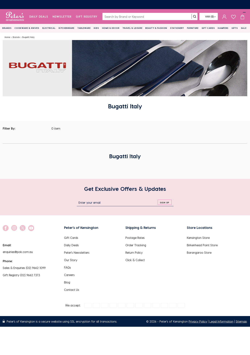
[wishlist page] (233, 16)
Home (7, 37)
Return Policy (134, 252)
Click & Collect (135, 260)
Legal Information (221, 321)
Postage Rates (135, 237)
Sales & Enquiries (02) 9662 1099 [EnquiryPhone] (24, 267)
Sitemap (241, 321)
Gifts (235, 28)
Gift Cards (208, 28)
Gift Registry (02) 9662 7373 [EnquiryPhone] (21, 275)
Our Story (70, 260)
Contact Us (71, 289)
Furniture (193, 28)
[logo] (15, 16)
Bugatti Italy (28, 37)
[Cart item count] (242, 16)
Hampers (223, 28)
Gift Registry (87, 16)
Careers (69, 275)
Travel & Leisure (132, 28)
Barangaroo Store (199, 252)
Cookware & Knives (26, 28)
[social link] (6, 228)
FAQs (67, 267)
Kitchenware (66, 28)
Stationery (177, 28)
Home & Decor (110, 28)
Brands (6, 28)
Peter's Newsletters (76, 252)
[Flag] (208, 16)
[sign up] (165, 202)
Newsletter (62, 16)
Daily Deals (38, 16)
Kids (96, 28)
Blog (67, 282)
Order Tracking (135, 245)
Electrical (49, 28)
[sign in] (224, 16)
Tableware (84, 28)
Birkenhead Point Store (202, 245)
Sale (244, 28)
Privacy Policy (198, 321)
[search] (195, 16)
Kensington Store (198, 237)
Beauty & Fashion (156, 28)
